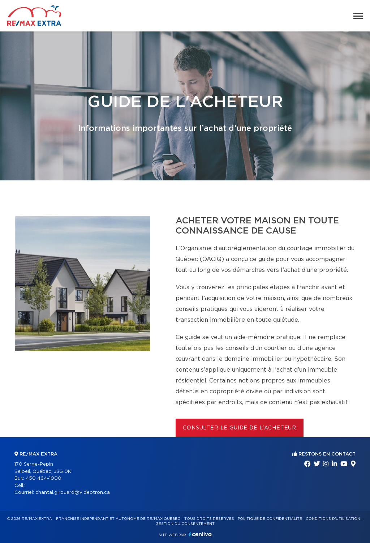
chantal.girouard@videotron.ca (72, 492)
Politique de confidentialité (270, 519)
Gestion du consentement (185, 524)
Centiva (200, 534)
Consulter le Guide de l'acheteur (239, 428)
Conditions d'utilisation (333, 519)
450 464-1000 (43, 478)
